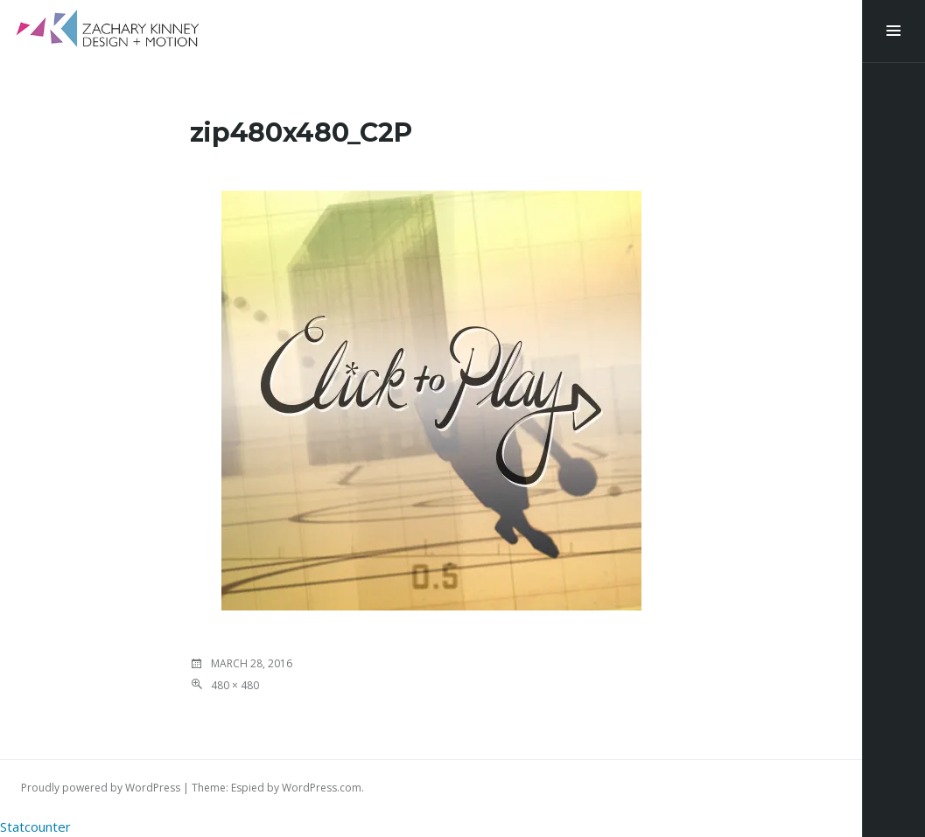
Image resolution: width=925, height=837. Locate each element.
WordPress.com (321, 787)
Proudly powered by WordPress (100, 787)
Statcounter (35, 826)
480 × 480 (235, 685)
